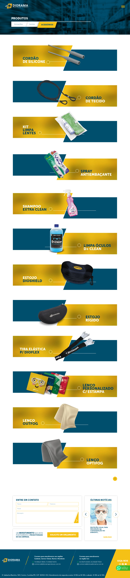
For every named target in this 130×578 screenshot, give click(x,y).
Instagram (120, 564)
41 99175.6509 (84, 562)
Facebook (123, 564)
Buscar (118, 7)
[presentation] (85, 514)
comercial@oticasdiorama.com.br (91, 564)
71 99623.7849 (39, 562)
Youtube (126, 564)
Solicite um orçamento (63, 535)
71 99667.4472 (51, 562)
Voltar (115, 479)
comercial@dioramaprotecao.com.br (47, 564)
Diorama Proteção (16, 6)
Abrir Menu (123, 7)
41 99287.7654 (96, 562)
